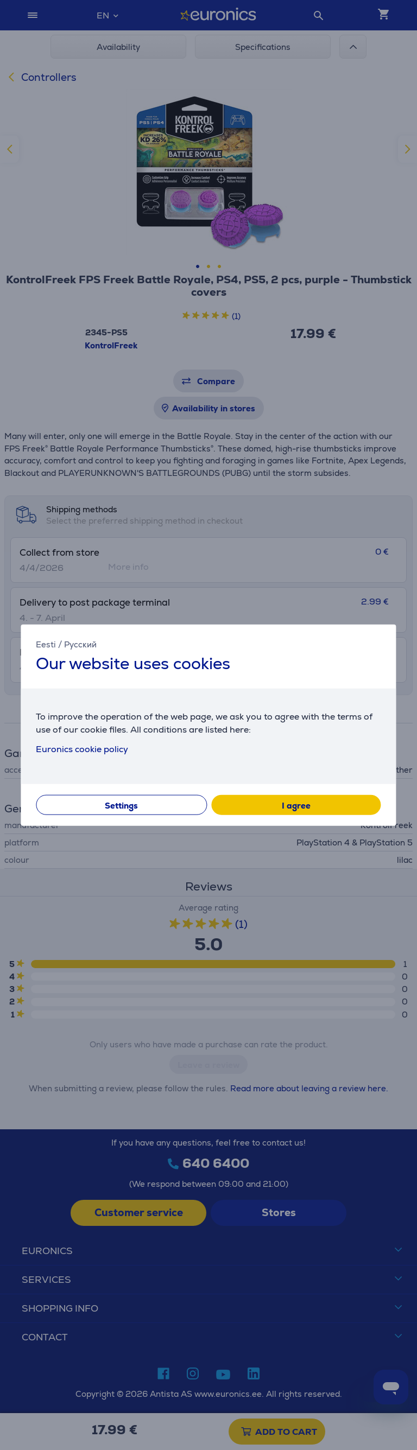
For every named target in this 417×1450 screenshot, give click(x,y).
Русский (80, 644)
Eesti (46, 644)
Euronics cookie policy (82, 748)
